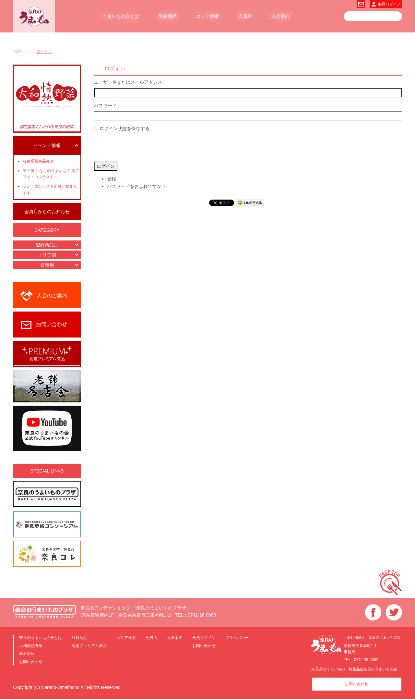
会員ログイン (204, 637)
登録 (111, 178)
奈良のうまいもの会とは (40, 637)
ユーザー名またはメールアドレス (128, 82)
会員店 (245, 16)
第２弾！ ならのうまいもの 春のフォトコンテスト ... (51, 173)
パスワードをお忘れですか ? (136, 186)
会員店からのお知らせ (47, 211)
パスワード (105, 105)
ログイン (106, 166)
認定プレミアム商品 (89, 646)
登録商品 (168, 16)
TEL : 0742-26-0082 (361, 659)
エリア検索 (207, 16)
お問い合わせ (30, 661)
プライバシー (237, 637)
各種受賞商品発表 (38, 161)
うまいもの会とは (121, 16)
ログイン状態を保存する (124, 128)
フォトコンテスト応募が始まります (50, 189)
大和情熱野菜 (30, 646)
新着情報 (27, 653)
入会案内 (280, 16)
